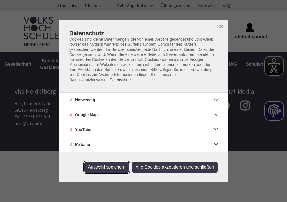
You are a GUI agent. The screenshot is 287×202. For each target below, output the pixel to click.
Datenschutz (120, 79)
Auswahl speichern (107, 167)
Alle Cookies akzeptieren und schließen (175, 167)
